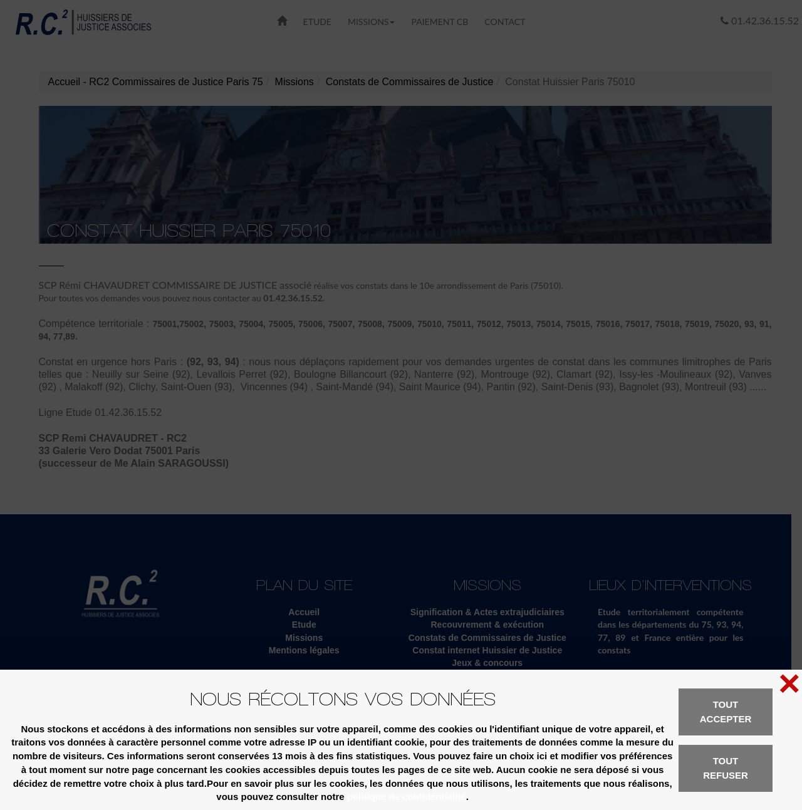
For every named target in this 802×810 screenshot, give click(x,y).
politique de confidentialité (406, 796)
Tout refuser (725, 768)
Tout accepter (726, 711)
